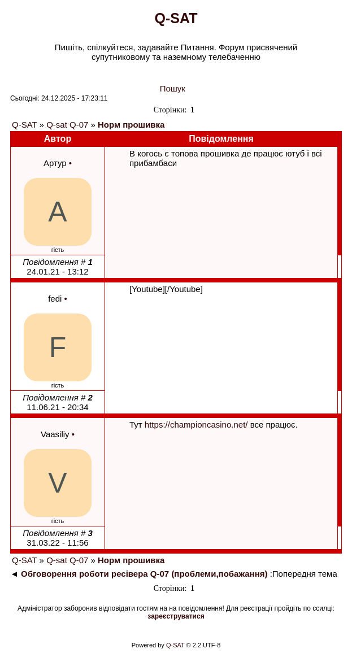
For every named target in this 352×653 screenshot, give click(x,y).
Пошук (172, 88)
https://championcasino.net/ (196, 424)
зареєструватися (175, 616)
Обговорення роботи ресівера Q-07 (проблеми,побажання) (144, 573)
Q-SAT (24, 124)
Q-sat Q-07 (67, 124)
